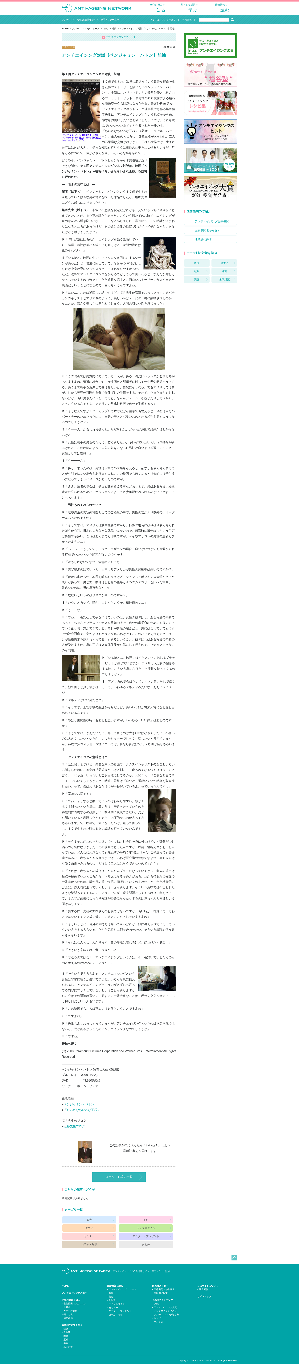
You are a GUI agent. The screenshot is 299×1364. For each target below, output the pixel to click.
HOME (65, 31)
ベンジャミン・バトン (79, 1107)
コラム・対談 (109, 31)
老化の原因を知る (71, 1294)
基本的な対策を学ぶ (72, 1320)
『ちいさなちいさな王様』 (82, 1113)
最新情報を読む (115, 1280)
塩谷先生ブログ (74, 1129)
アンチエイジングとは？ (74, 1287)
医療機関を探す (160, 1280)
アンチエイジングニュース (85, 31)
